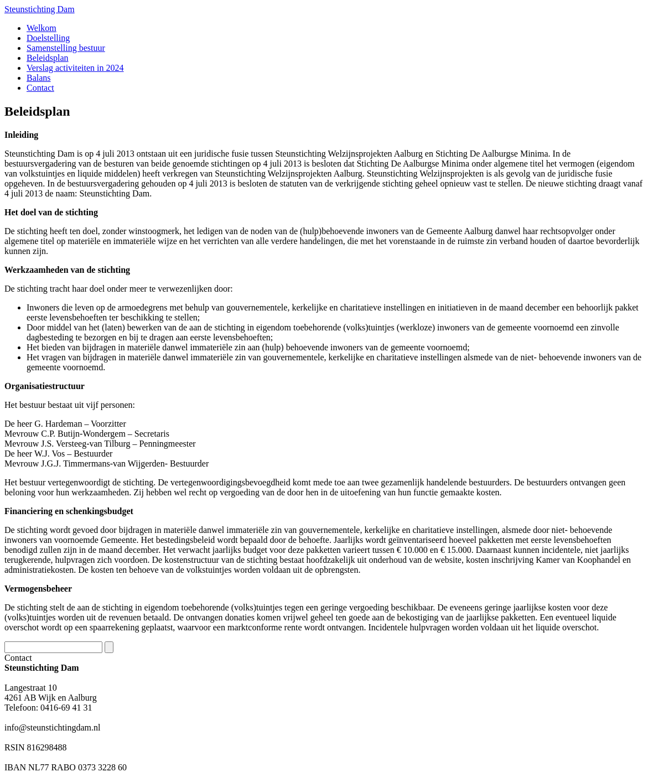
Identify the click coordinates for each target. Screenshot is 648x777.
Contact (40, 87)
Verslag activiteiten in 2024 (75, 67)
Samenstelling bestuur (66, 48)
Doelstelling (48, 38)
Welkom (41, 28)
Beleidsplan (48, 58)
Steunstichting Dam (39, 9)
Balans (39, 77)
